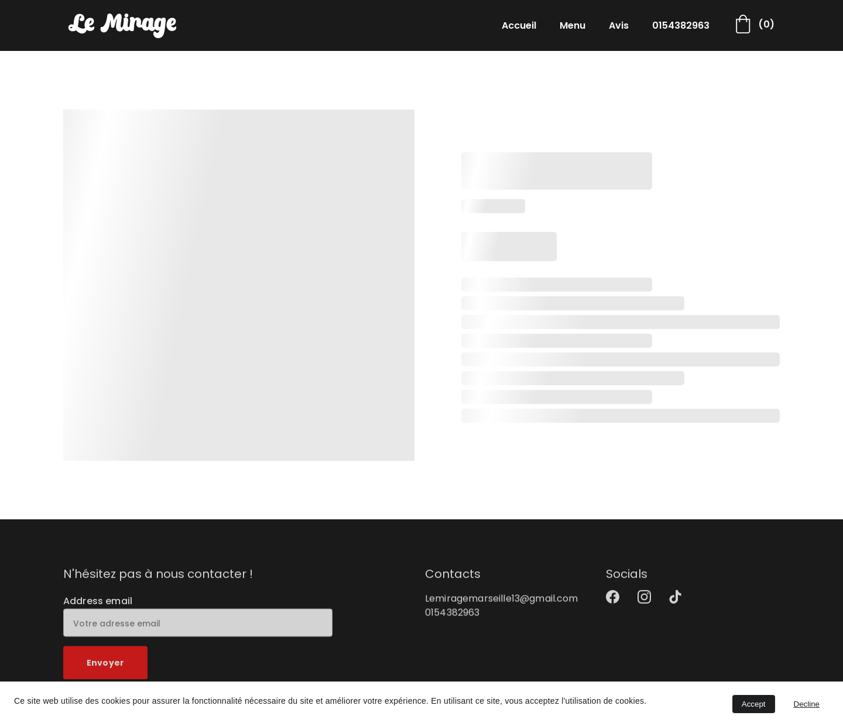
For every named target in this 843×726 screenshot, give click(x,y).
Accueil (519, 25)
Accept (754, 704)
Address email (97, 606)
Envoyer (105, 668)
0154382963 (681, 25)
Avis (619, 25)
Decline (807, 704)
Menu (572, 25)
